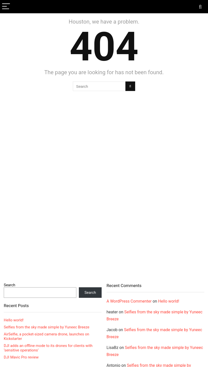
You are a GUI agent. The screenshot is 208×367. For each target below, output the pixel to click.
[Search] (200, 6)
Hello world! (14, 320)
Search (9, 285)
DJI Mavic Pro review (21, 357)
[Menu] (6, 6)
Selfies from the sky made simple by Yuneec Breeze (46, 327)
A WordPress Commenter (129, 301)
